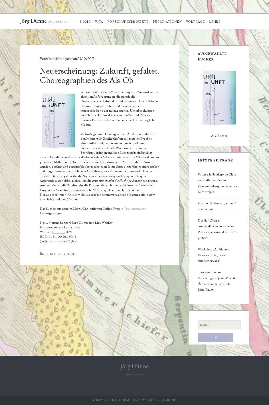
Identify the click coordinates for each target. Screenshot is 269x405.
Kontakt (100, 400)
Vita (99, 22)
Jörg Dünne (33, 21)
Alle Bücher (219, 136)
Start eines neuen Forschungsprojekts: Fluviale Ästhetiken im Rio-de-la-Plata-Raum (217, 281)
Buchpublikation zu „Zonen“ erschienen (217, 206)
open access (55, 242)
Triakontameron (135, 209)
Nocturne (58, 232)
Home (85, 22)
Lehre (215, 22)
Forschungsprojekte (128, 22)
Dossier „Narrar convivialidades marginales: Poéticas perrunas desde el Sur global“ (218, 229)
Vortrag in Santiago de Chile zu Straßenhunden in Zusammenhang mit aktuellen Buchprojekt (218, 183)
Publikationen (167, 22)
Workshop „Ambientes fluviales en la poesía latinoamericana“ (213, 255)
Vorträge (195, 22)
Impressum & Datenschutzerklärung (143, 400)
